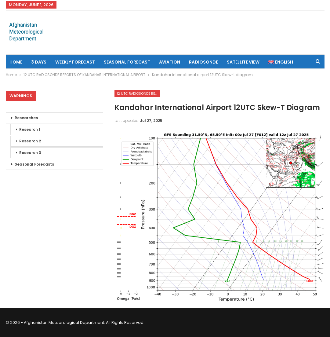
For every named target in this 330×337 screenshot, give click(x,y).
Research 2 (30, 141)
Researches (26, 117)
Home (15, 62)
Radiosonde (203, 62)
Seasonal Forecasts (34, 164)
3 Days (38, 62)
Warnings (20, 96)
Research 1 (29, 129)
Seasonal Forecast (127, 62)
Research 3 (30, 152)
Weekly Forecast (75, 62)
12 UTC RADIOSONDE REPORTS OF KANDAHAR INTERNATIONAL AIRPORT (138, 93)
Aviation (169, 62)
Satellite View (243, 62)
